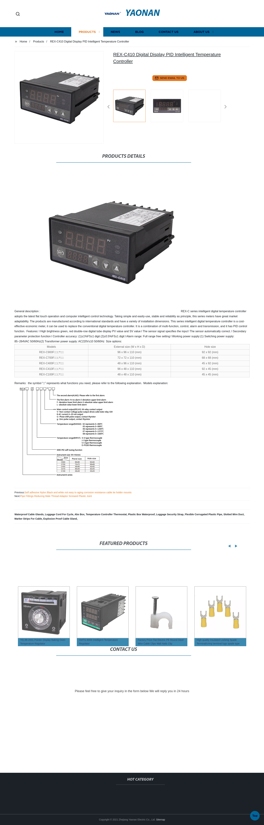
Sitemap (160, 819)
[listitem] (132, 105)
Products (87, 38)
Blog (139, 38)
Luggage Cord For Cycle (59, 514)
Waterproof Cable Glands (29, 514)
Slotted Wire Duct (233, 514)
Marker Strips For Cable (28, 518)
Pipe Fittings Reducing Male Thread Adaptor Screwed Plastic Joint (56, 496)
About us (201, 38)
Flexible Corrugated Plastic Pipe (203, 514)
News (115, 38)
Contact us (168, 38)
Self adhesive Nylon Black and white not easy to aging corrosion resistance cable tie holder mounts (78, 492)
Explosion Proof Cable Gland (60, 518)
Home (59, 38)
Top (255, 814)
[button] (17, 14)
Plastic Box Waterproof (141, 514)
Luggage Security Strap (169, 514)
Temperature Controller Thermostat (106, 514)
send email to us (169, 78)
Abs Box (79, 514)
